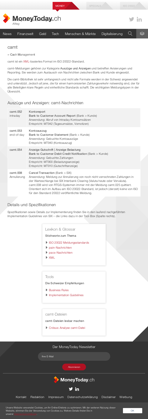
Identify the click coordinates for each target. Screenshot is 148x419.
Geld (42, 34)
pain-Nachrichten (60, 247)
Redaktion (37, 397)
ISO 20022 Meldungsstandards (69, 242)
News (7, 34)
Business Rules (59, 290)
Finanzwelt (25, 34)
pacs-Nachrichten (60, 252)
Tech (55, 34)
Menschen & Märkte (80, 34)
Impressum (56, 397)
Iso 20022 (129, 5)
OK (132, 410)
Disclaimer (109, 397)
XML (26, 61)
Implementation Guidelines (66, 295)
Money (60, 5)
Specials (95, 5)
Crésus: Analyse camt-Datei (67, 327)
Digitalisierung (112, 34)
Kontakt (21, 397)
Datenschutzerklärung (82, 397)
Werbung (125, 397)
